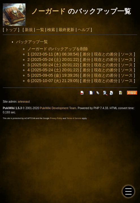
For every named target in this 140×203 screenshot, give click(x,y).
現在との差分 (106, 54)
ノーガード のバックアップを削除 (57, 49)
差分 (87, 54)
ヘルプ (84, 29)
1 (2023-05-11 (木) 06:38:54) (53, 54)
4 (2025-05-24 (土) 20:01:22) (53, 70)
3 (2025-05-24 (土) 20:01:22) (53, 65)
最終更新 (66, 29)
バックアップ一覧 (32, 41)
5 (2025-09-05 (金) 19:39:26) (53, 75)
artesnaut (24, 101)
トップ (11, 29)
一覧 (40, 29)
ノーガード (48, 11)
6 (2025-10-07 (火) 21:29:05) (53, 80)
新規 (29, 29)
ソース (127, 54)
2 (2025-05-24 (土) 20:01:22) (53, 59)
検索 (51, 29)
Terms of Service (73, 118)
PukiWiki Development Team (58, 108)
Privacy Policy (56, 118)
